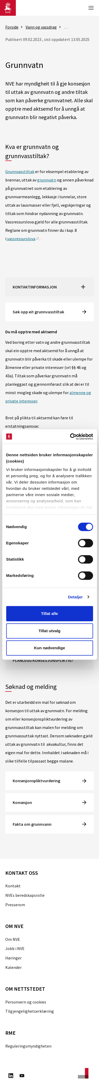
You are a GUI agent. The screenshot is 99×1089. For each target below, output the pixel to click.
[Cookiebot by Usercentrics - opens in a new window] (70, 436)
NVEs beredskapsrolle (25, 895)
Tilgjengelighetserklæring (29, 1011)
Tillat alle (49, 613)
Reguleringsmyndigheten (28, 1046)
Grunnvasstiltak (19, 171)
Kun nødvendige (49, 648)
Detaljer (75, 597)
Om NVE (12, 939)
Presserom (15, 904)
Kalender (13, 967)
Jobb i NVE (15, 948)
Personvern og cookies (25, 1002)
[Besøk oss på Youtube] (21, 1076)
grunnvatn (46, 180)
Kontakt (13, 885)
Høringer (13, 958)
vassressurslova (20, 238)
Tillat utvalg (49, 631)
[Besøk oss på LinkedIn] (10, 1076)
